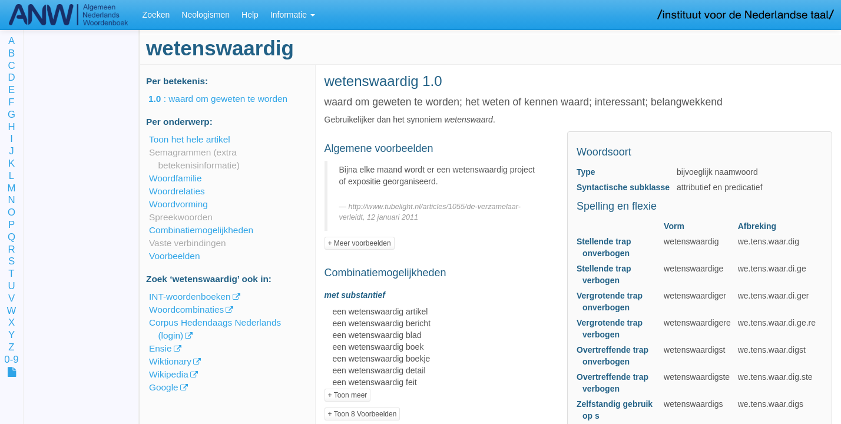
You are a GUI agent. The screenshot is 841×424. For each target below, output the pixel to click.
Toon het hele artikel (189, 139)
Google (163, 387)
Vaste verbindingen (187, 243)
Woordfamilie (175, 178)
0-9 (11, 360)
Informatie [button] (292, 14)
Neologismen (205, 14)
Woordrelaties (177, 191)
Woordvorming (178, 204)
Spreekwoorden (181, 217)
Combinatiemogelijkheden (201, 230)
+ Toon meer (347, 395)
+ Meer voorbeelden (359, 243)
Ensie (160, 348)
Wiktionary (170, 361)
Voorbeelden (174, 256)
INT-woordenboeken (190, 297)
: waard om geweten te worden (226, 99)
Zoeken (156, 14)
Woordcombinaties (186, 309)
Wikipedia (168, 374)
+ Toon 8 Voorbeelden (362, 414)
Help (250, 14)
